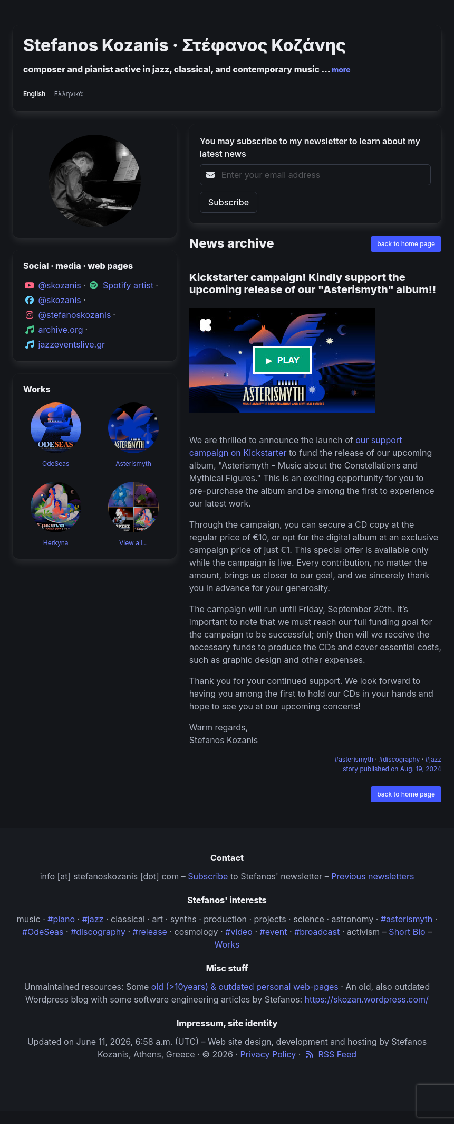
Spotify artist (128, 285)
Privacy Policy (268, 1054)
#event (273, 931)
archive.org (60, 329)
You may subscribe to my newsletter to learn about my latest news (310, 147)
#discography (400, 759)
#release (150, 931)
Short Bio (407, 931)
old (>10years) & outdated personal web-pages (245, 986)
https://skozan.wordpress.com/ (367, 999)
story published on (392, 769)
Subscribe (208, 876)
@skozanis (59, 285)
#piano (61, 919)
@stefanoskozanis (74, 315)
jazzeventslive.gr (71, 344)
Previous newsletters (372, 876)
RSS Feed (329, 1054)
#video (239, 931)
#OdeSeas (43, 931)
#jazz (434, 759)
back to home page (406, 244)
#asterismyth (355, 759)
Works (226, 944)
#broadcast (317, 931)
